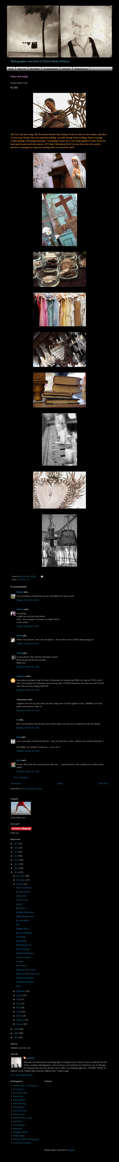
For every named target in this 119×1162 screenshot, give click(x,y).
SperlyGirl (17, 1128)
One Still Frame (20, 1111)
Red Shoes (17, 1121)
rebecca (20, 609)
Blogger (71, 1150)
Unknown (21, 676)
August (19, 995)
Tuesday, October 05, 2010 (28, 751)
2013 (16, 860)
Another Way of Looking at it (25, 1085)
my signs (19, 961)
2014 (16, 856)
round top (21, 579)
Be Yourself (18, 1089)
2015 (16, 852)
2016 (16, 848)
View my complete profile (22, 1075)
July (18, 999)
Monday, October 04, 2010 (28, 667)
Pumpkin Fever (22, 929)
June (18, 1003)
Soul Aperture (19, 1125)
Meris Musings (19, 1103)
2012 (16, 864)
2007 (16, 1037)
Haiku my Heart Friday (26, 970)
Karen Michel (19, 1100)
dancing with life (23, 892)
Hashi (19, 635)
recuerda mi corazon (22, 1143)
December (21, 876)
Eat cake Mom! (22, 920)
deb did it (30, 1058)
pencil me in (21, 908)
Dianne (20, 592)
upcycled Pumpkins (24, 933)
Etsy (18, 924)
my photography (51, 69)
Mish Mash (35, 69)
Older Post (103, 783)
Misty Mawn (18, 1107)
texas (28, 579)
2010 (16, 872)
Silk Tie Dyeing (22, 949)
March (19, 1016)
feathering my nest (24, 945)
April (18, 1011)
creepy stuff (21, 896)
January (20, 1024)
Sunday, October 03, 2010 (28, 600)
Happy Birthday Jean (25, 916)
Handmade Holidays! (25, 982)
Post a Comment (21, 777)
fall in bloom (21, 965)
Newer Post (16, 783)
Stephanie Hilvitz (20, 1132)
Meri (19, 760)
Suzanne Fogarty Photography (26, 1139)
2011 (16, 868)
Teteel (19, 653)
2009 (16, 1029)
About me (22, 69)
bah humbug (21, 941)
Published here (81, 69)
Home (11, 69)
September (21, 991)
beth (18, 737)
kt (17, 720)
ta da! (18, 986)
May (18, 1007)
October (20, 884)
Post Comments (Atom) (32, 788)
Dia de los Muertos (24, 888)
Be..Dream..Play (20, 1093)
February (20, 1020)
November (21, 880)
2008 (16, 1033)
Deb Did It (66, 69)
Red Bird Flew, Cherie (22, 1118)
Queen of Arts (19, 1114)
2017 (16, 844)
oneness (19, 904)
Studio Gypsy (19, 1136)
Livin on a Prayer (23, 957)
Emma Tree (18, 1096)
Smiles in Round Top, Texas (28, 974)
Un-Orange (20, 937)
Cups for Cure (22, 900)
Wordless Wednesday (25, 912)
